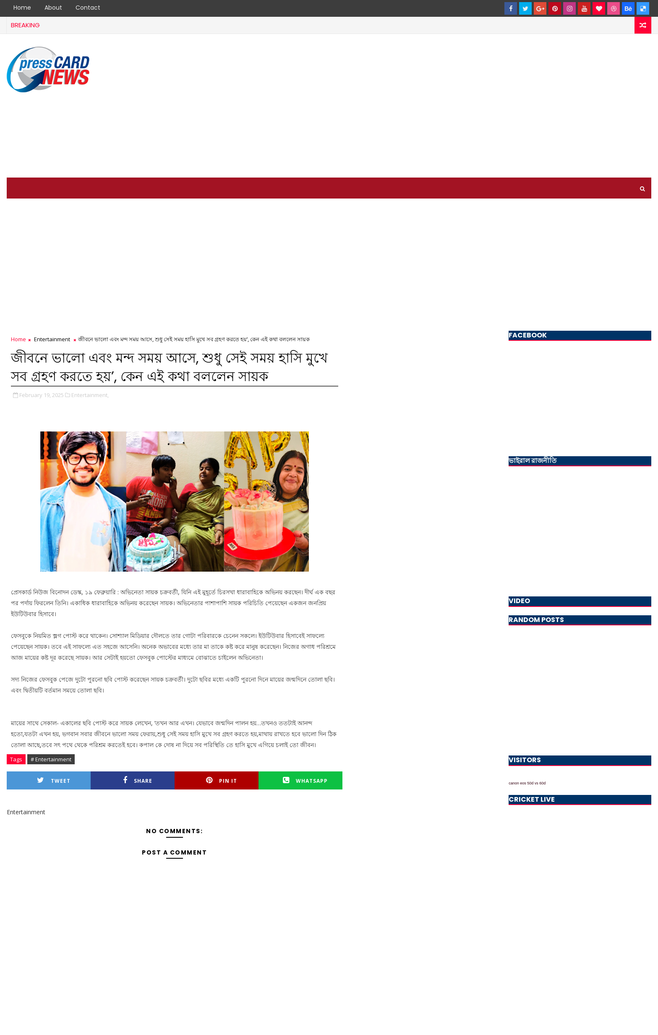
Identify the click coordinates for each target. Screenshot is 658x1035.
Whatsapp (305, 780)
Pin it (221, 780)
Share (137, 780)
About (53, 7)
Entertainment (52, 339)
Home (22, 7)
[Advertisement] (498, 106)
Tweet (53, 780)
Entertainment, (90, 395)
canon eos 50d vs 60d (527, 783)
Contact (88, 7)
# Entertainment (51, 759)
